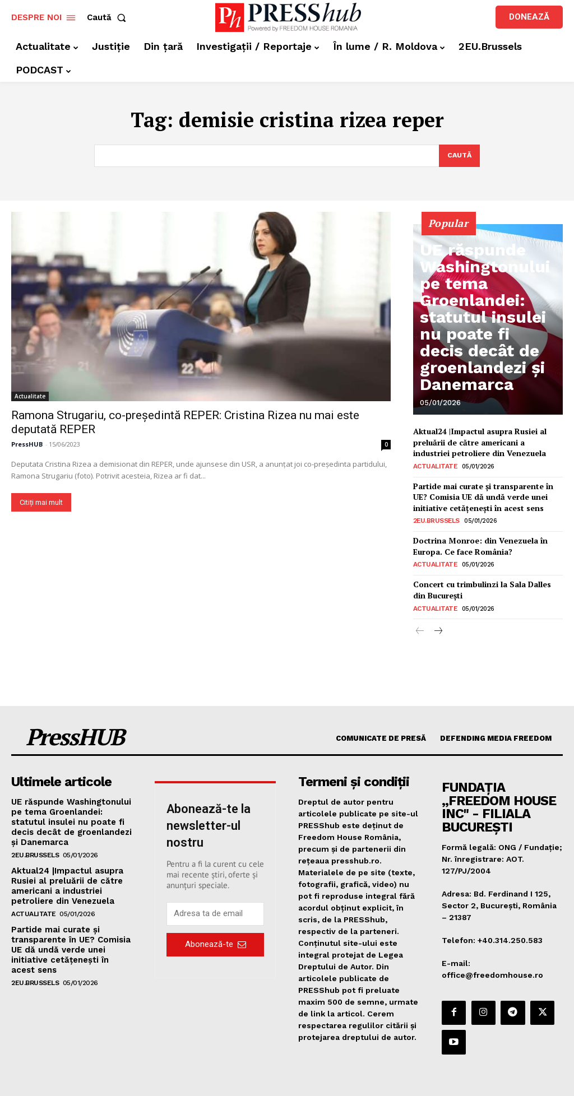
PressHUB (27, 445)
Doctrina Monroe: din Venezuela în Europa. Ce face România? (477, 539)
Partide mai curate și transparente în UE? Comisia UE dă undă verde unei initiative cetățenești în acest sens (480, 492)
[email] (215, 902)
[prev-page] (420, 620)
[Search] (458, 156)
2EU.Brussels (436, 514)
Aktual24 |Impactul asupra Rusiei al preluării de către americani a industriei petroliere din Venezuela (485, 441)
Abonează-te (215, 932)
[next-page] (438, 620)
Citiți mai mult (41, 503)
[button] (109, 17)
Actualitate (30, 397)
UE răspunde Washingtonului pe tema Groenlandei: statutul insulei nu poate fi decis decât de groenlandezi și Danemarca (482, 363)
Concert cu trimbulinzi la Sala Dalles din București (487, 580)
